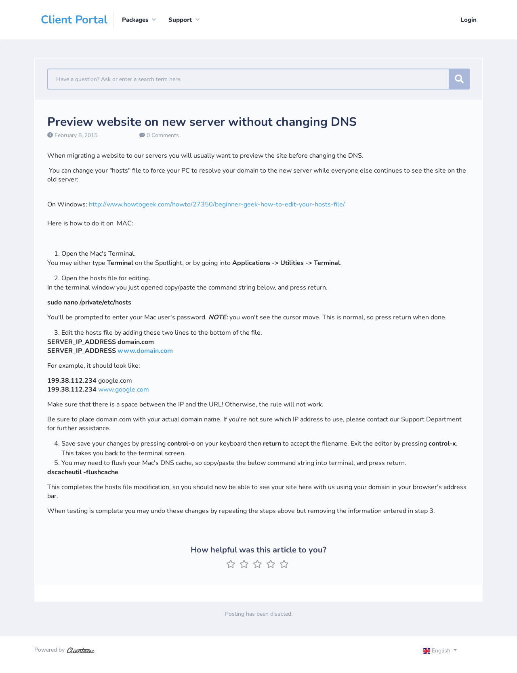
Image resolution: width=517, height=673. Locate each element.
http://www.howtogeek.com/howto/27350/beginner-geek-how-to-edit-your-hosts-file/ (217, 204)
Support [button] (180, 20)
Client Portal (74, 19)
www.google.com (123, 389)
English (437, 650)
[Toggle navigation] (447, 651)
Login (468, 20)
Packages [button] (135, 20)
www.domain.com (145, 350)
